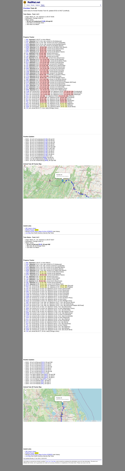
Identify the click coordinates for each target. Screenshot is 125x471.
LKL (27, 53)
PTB (27, 80)
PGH (27, 94)
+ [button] (25, 167)
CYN (27, 76)
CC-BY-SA (99, 197)
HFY (27, 88)
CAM (27, 71)
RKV (27, 87)
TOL (27, 102)
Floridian (26, 8)
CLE (27, 97)
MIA (27, 39)
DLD (27, 62)
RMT (27, 79)
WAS (27, 85)
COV (27, 93)
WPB (27, 47)
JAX (27, 65)
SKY (27, 100)
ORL (27, 59)
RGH (27, 77)
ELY (27, 99)
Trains (42, 5)
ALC (27, 96)
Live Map (28, 233)
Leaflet (77, 197)
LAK (27, 56)
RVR (27, 82)
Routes (33, 5)
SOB (27, 106)
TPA (27, 55)
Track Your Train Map (51, 461)
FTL (27, 42)
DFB (27, 44)
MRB (27, 90)
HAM (27, 73)
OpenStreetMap (88, 197)
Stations (38, 5)
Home (28, 5)
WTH (27, 52)
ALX (27, 84)
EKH (27, 105)
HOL (27, 41)
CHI (27, 108)
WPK (27, 61)
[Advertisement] (62, 30)
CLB (27, 70)
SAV (27, 67)
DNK (27, 68)
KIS (27, 58)
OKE (27, 48)
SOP (27, 74)
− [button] (25, 170)
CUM (43, 21)
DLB (27, 45)
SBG (27, 50)
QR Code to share (30, 228)
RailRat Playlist (29, 230)
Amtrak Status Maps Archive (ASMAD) (41, 231)
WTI (27, 103)
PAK (27, 64)
